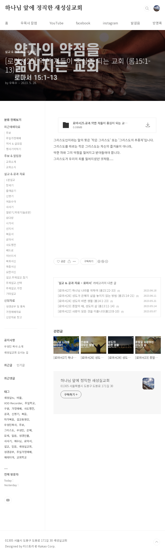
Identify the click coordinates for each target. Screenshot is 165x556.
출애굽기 (11, 191)
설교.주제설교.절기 (17, 277)
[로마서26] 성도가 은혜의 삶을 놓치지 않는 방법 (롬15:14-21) (96, 296)
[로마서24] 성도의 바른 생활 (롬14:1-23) (83, 301)
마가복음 (9, 419)
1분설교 (10, 180)
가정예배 (17, 408)
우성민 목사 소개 (13, 346)
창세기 (10, 185)
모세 (6, 436)
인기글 (21, 365)
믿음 (14, 446)
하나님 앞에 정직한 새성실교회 (43, 8)
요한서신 (11, 272)
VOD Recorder (13, 403)
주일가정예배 (13, 138)
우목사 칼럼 (29, 22)
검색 (147, 8)
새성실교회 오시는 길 (16, 352)
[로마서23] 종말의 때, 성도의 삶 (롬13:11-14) (86, 306)
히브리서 (11, 256)
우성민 (20, 430)
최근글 (8, 365)
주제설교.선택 (14, 283)
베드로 (10, 250)
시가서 (10, 223)
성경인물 (24, 436)
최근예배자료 (12, 127)
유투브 (8, 500)
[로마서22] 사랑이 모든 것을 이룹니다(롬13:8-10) (88, 311)
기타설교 (11, 294)
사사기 (10, 207)
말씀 (14, 436)
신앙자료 (9, 300)
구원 (6, 408)
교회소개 (11, 162)
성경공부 (9, 452)
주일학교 (30, 403)
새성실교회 (25, 446)
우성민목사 (10, 425)
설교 (6, 446)
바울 (19, 398)
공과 (6, 414)
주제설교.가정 (14, 288)
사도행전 (11, 245)
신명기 (10, 196)
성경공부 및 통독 (15, 306)
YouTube (56, 22)
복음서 (10, 234)
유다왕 (10, 218)
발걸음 (135, 22)
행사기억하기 (13, 149)
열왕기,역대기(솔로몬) (18, 212)
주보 (8, 133)
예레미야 (9, 457)
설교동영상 (23, 419)
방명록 (157, 22)
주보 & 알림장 (12, 156)
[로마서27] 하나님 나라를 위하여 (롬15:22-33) (87, 290)
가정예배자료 (13, 312)
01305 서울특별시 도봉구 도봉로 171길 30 (87, 386)
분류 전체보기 (12, 120)
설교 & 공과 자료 (69, 283)
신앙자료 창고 (14, 317)
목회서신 (11, 261)
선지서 (10, 229)
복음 (24, 414)
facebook (83, 22)
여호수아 (11, 201)
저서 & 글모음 (14, 144)
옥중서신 (11, 267)
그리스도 (9, 430)
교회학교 (22, 457)
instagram (110, 22)
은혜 (29, 430)
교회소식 (11, 167)
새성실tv (9, 398)
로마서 (87, 283)
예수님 (18, 441)
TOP (156, 542)
